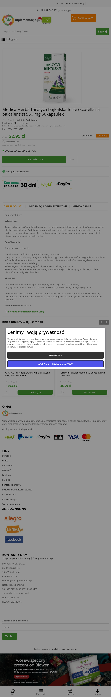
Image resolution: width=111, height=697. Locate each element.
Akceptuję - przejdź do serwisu (55, 363)
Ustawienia (55, 355)
